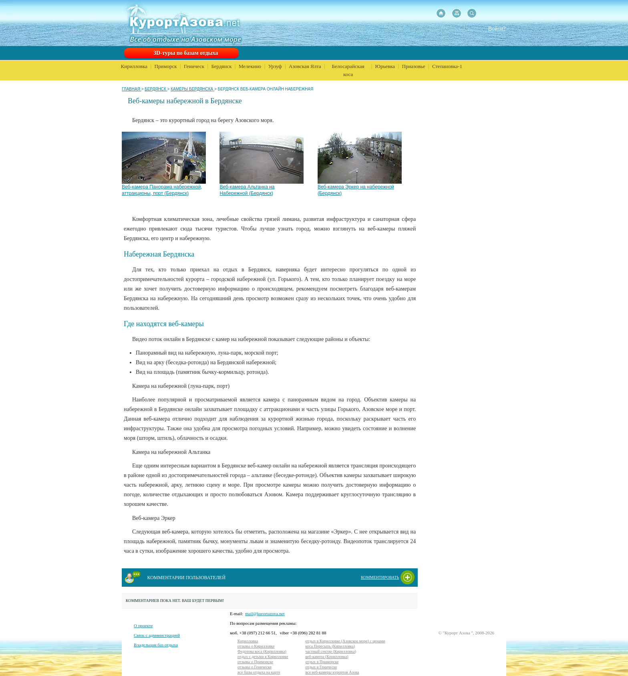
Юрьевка (385, 66)
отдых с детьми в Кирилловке (263, 656)
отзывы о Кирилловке (256, 646)
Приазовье (413, 66)
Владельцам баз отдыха (156, 644)
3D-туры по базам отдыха (185, 53)
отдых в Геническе (321, 667)
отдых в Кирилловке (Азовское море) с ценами (345, 641)
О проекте (143, 625)
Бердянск (221, 66)
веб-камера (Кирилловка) (326, 656)
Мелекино (250, 66)
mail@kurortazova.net (264, 613)
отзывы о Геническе (255, 667)
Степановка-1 (447, 66)
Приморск (165, 66)
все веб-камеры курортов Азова (332, 672)
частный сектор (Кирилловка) (330, 651)
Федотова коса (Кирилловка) (262, 651)
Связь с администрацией (157, 635)
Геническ (194, 66)
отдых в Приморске (321, 662)
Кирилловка (134, 66)
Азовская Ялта (305, 66)
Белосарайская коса (348, 70)
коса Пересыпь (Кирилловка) (330, 646)
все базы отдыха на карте (259, 672)
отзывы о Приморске (255, 662)
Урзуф (275, 66)
